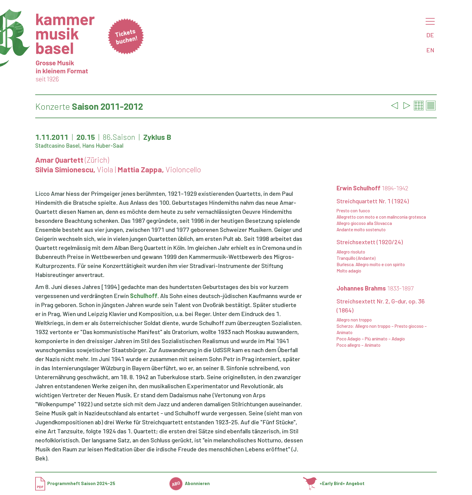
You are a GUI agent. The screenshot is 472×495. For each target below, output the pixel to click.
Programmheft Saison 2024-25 (75, 483)
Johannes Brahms (375, 288)
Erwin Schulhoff (372, 188)
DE (430, 34)
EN (430, 50)
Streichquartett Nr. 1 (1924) (373, 200)
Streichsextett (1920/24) (370, 241)
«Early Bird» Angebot (334, 483)
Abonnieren (189, 483)
